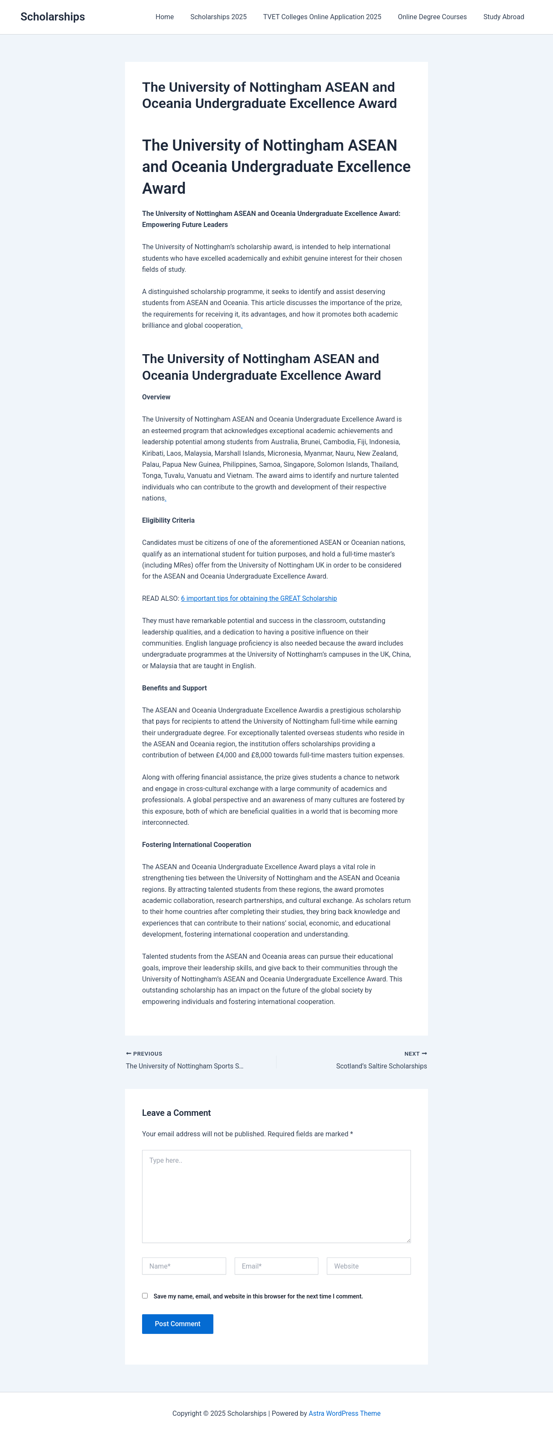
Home (177, 17)
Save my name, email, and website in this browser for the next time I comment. (258, 1296)
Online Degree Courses (436, 17)
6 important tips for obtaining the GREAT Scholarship (261, 598)
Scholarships (52, 16)
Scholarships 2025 (228, 17)
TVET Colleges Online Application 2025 (329, 17)
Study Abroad (505, 17)
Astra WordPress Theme (344, 1413)
